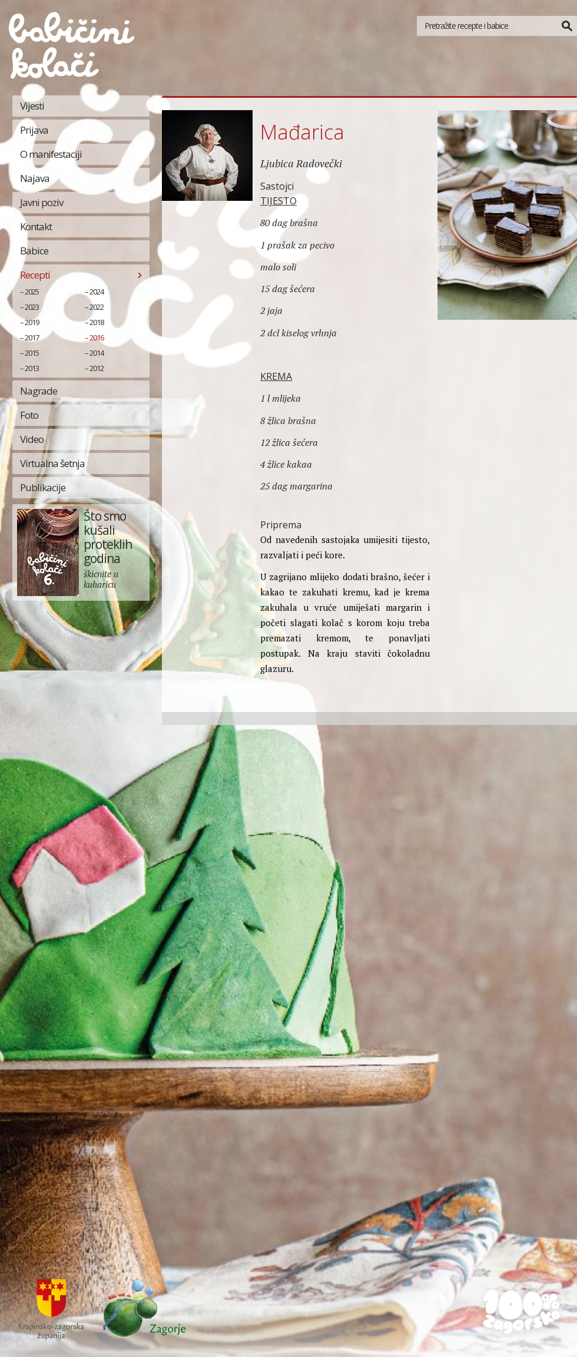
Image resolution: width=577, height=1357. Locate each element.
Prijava (34, 130)
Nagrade (38, 391)
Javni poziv (41, 202)
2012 (96, 368)
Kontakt (36, 226)
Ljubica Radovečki (301, 163)
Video (32, 439)
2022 (96, 307)
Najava (34, 178)
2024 (96, 291)
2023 (32, 307)
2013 (32, 368)
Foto (29, 415)
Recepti (35, 275)
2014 (96, 352)
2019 (32, 322)
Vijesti (32, 105)
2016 (96, 337)
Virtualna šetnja (52, 463)
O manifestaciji (51, 154)
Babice (34, 250)
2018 (96, 322)
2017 (32, 337)
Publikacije (42, 487)
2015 (32, 352)
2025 (32, 291)
